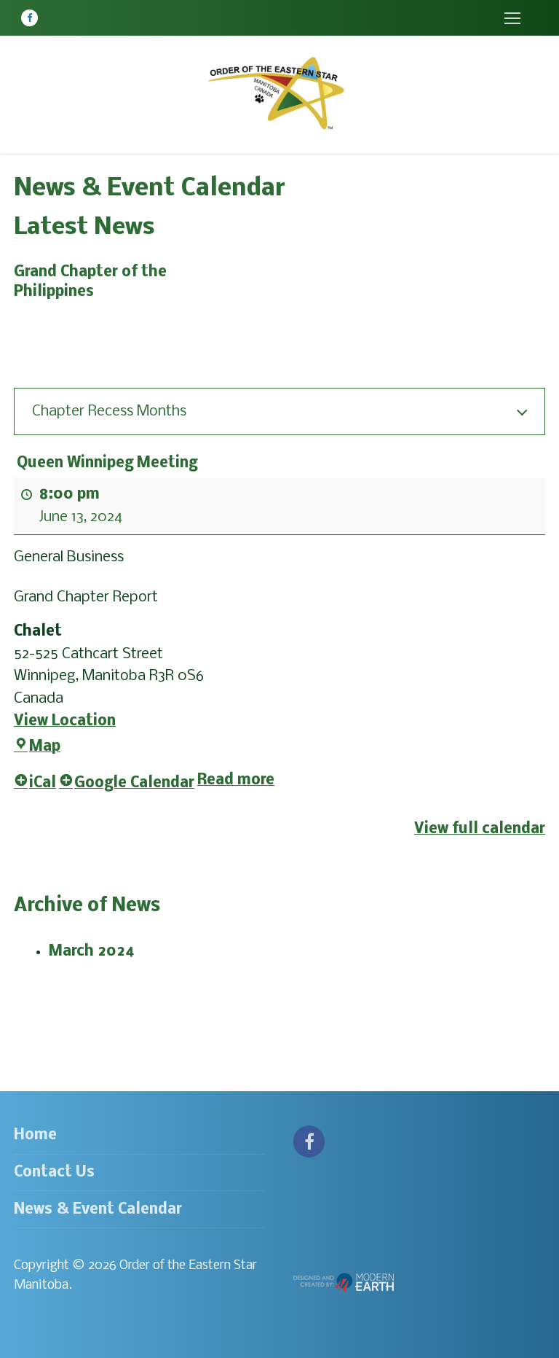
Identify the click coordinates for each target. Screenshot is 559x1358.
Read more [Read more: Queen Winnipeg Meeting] (235, 781)
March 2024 (92, 951)
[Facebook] (29, 17)
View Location (65, 721)
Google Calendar (126, 784)
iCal (35, 784)
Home (35, 1135)
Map (37, 746)
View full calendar (479, 829)
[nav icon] (512, 18)
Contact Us (54, 1172)
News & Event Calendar (98, 1209)
